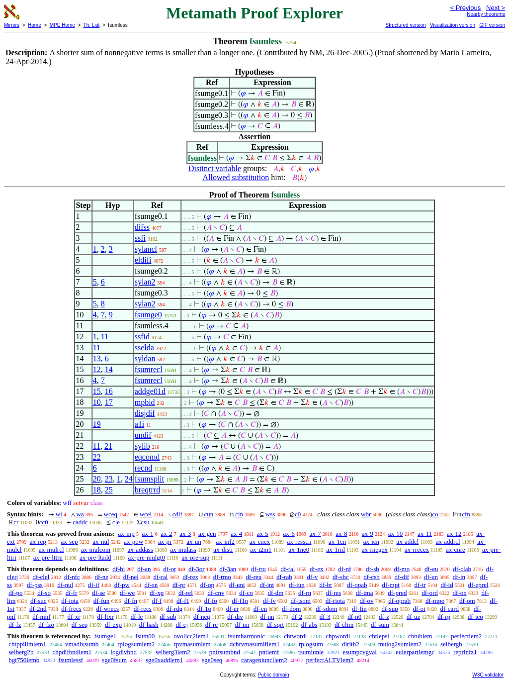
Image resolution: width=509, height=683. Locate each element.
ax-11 (425, 533)
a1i (140, 424)
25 (109, 490)
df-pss (35, 584)
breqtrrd (148, 490)
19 (97, 424)
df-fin (359, 608)
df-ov (366, 600)
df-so (44, 592)
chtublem (420, 636)
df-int (266, 584)
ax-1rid (335, 549)
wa (80, 514)
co (435, 514)
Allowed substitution (235, 177)
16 (109, 391)
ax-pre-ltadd (95, 557)
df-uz (413, 616)
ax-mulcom (95, 549)
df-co (246, 592)
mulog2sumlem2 (400, 644)
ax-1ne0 (298, 549)
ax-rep (38, 541)
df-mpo (434, 600)
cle (116, 522)
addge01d (150, 391)
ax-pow (133, 541)
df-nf (344, 569)
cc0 (43, 522)
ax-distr (223, 549)
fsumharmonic (246, 636)
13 (97, 358)
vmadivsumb (81, 644)
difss (142, 227)
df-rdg (175, 608)
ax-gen (207, 533)
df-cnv (216, 592)
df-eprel (478, 584)
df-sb (372, 569)
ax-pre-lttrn (48, 557)
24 (129, 479)
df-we (127, 592)
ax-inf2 (225, 541)
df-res (333, 592)
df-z (384, 616)
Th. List (92, 25)
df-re (211, 624)
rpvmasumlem (191, 644)
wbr (366, 514)
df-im (242, 624)
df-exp (113, 624)
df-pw (122, 584)
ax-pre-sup (196, 557)
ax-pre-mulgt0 (146, 557)
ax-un (193, 541)
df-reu (254, 577)
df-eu (431, 569)
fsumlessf (70, 660)
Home (34, 25)
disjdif (145, 413)
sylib (142, 446)
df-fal (287, 569)
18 (97, 490)
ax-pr (164, 541)
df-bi (118, 569)
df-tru (258, 569)
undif (143, 435)
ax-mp (126, 533)
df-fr (72, 592)
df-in (459, 577)
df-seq (80, 624)
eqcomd (147, 457)
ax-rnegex (375, 549)
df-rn (304, 592)
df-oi (419, 608)
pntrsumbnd (224, 652)
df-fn (130, 600)
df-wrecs (107, 608)
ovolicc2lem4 (191, 636)
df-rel (185, 592)
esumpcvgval (359, 652)
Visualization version (452, 25)
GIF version (492, 25)
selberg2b (20, 652)
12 (97, 369)
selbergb (451, 644)
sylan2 (145, 282)
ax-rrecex (417, 549)
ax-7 (315, 533)
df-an (144, 569)
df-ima (364, 592)
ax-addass (140, 549)
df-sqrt (275, 624)
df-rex (190, 577)
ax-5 (262, 533)
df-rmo (222, 577)
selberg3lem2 (173, 652)
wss (270, 514)
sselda (144, 347)
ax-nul (100, 541)
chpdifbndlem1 (72, 652)
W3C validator (488, 675)
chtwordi (295, 636)
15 (97, 391)
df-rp (443, 616)
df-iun (297, 584)
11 (104, 336)
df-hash (149, 624)
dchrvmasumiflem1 (255, 644)
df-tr (420, 584)
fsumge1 (105, 636)
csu (145, 522)
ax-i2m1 (260, 549)
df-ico (475, 616)
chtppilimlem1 (27, 644)
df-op (207, 584)
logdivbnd (123, 652)
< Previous (465, 7)
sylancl (146, 249)
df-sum (380, 624)
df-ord (430, 592)
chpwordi (338, 636)
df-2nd (38, 608)
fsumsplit (150, 479)
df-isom (301, 600)
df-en (260, 608)
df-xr (73, 616)
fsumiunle (311, 652)
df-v (312, 577)
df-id (446, 584)
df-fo (210, 600)
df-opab (357, 584)
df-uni (237, 584)
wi (59, 514)
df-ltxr (105, 616)
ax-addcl (408, 541)
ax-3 (185, 533)
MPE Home (62, 25)
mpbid (145, 402)
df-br (325, 584)
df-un (431, 577)
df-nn (267, 616)
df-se (98, 592)
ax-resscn (299, 541)
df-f (157, 600)
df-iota (70, 600)
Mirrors (11, 25)
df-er (232, 608)
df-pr (178, 584)
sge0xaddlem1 (164, 660)
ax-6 (289, 533)
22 (97, 457)
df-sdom (326, 608)
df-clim (344, 624)
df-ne (101, 577)
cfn (466, 514)
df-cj (181, 624)
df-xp (157, 592)
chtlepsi (379, 636)
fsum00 (145, 636)
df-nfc (72, 577)
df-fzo (46, 624)
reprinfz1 (465, 652)
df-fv (269, 600)
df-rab (284, 577)
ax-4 (236, 533)
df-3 (325, 616)
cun (209, 514)
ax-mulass (183, 549)
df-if (93, 584)
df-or (169, 569)
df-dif (402, 577)
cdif (177, 514)
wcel (146, 514)
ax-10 (395, 533)
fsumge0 (148, 314)
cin (239, 514)
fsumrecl (149, 369)
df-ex (316, 569)
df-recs (143, 608)
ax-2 (166, 533)
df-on (460, 592)
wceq (110, 514)
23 (109, 479)
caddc (80, 522)
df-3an (227, 569)
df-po (15, 592)
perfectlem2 (466, 636)
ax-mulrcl (51, 549)
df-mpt (390, 584)
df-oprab (399, 600)
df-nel (131, 577)
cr (15, 522)
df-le (137, 616)
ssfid (142, 336)
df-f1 (182, 600)
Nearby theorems (486, 14)
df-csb (371, 577)
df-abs (309, 624)
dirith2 (350, 644)
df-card (449, 608)
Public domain (273, 675)
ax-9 (367, 533)
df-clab (462, 569)
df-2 (296, 616)
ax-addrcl (448, 541)
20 (97, 479)
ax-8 (341, 533)
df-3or (196, 569)
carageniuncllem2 (264, 660)
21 (108, 446)
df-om (467, 600)
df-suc (38, 600)
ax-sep (69, 541)
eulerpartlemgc (415, 652)
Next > (495, 7)
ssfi (140, 238)
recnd (144, 468)
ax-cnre (455, 549)
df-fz (14, 624)
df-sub (168, 616)
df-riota (335, 600)
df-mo (402, 569)
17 (109, 402)
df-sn (151, 584)
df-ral (161, 577)
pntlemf (269, 652)
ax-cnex (260, 541)
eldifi (143, 260)
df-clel (40, 577)
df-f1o (240, 600)
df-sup (389, 608)
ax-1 (148, 533)
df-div (235, 616)
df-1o (204, 608)
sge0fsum (114, 660)
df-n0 (354, 616)
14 (109, 369)
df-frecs (71, 608)
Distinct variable (214, 168)
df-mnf (41, 616)
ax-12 (454, 533)
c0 (298, 514)
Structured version (405, 25)
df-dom (291, 608)
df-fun (101, 600)
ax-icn (371, 541)
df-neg (201, 616)
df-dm (275, 592)
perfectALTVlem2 (330, 660)
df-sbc (341, 577)
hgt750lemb (23, 660)
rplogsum (311, 644)
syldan (145, 358)
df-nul (65, 584)
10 (97, 402)
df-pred (397, 592)
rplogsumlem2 (136, 644)
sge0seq (212, 660)
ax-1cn (337, 541)
